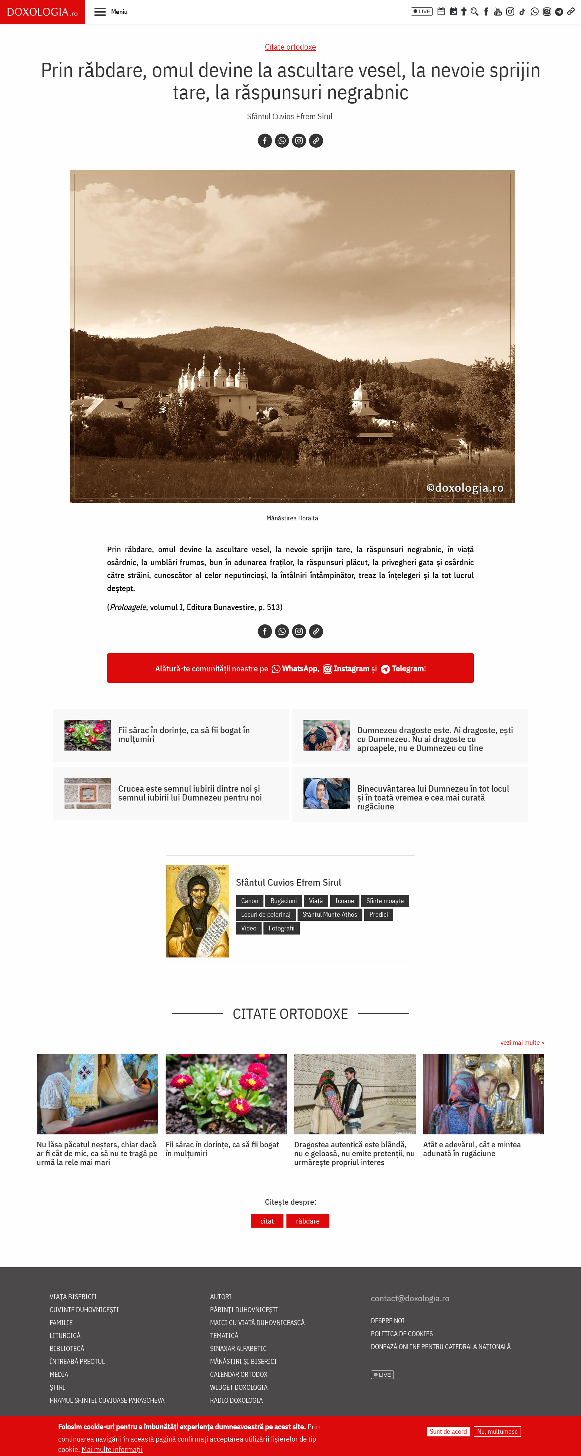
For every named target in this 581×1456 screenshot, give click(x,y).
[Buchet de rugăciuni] (464, 11)
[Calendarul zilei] (453, 11)
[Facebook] (486, 11)
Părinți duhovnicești (244, 1310)
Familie (61, 1323)
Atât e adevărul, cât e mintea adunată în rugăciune (472, 1149)
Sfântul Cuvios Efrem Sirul (289, 116)
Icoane (344, 900)
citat (267, 1221)
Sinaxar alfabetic (238, 1349)
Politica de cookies (402, 1334)
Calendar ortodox (239, 1375)
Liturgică (65, 1336)
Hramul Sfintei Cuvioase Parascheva (107, 1401)
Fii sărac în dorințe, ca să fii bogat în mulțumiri (184, 734)
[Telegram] (559, 11)
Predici (378, 914)
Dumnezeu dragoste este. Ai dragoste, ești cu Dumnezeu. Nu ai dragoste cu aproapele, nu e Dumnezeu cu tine (435, 738)
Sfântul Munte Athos (330, 914)
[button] (110, 11)
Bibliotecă (67, 1349)
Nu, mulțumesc (497, 1431)
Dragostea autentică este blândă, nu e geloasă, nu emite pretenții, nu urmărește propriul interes (354, 1153)
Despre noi (388, 1321)
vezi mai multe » (522, 1042)
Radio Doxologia (236, 1401)
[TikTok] (522, 11)
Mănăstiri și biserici (243, 1362)
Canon (249, 900)
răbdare (308, 1221)
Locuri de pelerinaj (265, 914)
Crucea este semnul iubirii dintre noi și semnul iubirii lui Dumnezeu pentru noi (190, 793)
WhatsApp (299, 668)
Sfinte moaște (385, 900)
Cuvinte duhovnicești (84, 1310)
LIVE (424, 11)
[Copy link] (316, 141)
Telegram (408, 668)
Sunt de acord (448, 1431)
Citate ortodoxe (290, 46)
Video (248, 928)
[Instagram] (510, 11)
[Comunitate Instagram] (547, 11)
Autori (221, 1297)
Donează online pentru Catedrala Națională (441, 1347)
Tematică (224, 1336)
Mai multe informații (112, 1449)
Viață (316, 900)
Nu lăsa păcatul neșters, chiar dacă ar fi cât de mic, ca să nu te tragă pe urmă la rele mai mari (97, 1153)
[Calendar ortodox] (441, 11)
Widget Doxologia (239, 1388)
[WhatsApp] (534, 11)
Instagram (351, 668)
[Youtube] (498, 11)
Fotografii (282, 928)
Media (59, 1375)
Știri (57, 1388)
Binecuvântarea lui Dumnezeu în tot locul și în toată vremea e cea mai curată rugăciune (433, 797)
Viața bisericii (73, 1297)
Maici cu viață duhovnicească (257, 1323)
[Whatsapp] (282, 141)
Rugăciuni (283, 900)
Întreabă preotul (77, 1362)
